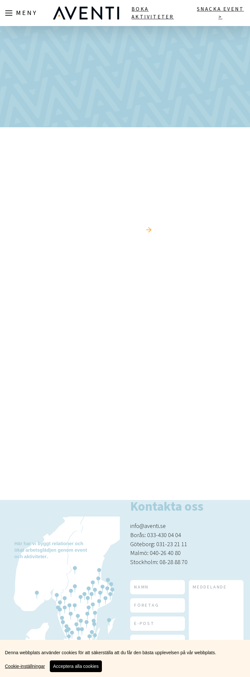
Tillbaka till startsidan (107, 230)
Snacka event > (220, 13)
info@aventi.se (148, 526)
